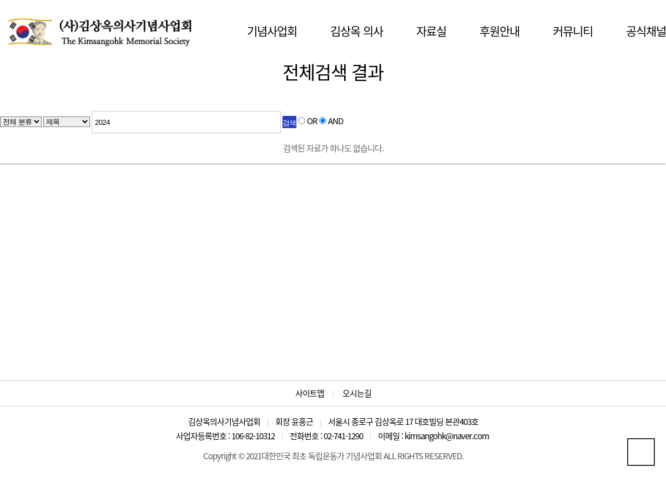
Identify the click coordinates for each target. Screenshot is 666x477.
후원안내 (499, 30)
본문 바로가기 (0, 0)
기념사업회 (272, 30)
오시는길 (356, 393)
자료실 (431, 30)
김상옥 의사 (356, 30)
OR (312, 121)
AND (335, 121)
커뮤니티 (573, 30)
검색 (289, 123)
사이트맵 (309, 393)
